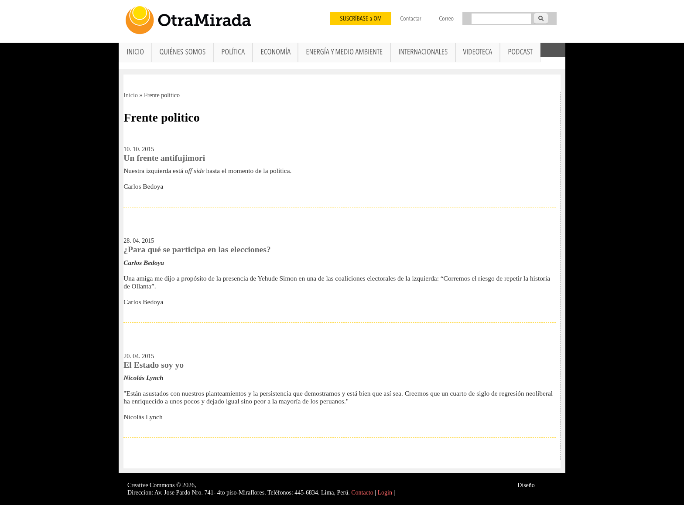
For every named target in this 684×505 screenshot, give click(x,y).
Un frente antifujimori (164, 158)
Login (385, 492)
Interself (546, 485)
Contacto (362, 492)
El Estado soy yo (153, 364)
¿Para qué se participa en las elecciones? (196, 249)
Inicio (130, 95)
